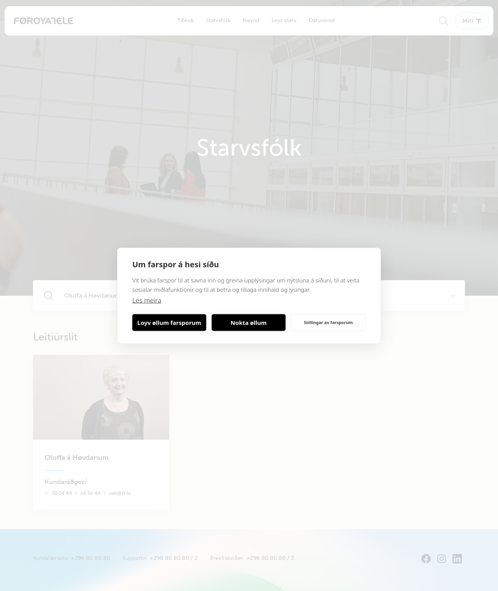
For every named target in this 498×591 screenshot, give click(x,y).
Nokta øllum (249, 322)
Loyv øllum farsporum (169, 322)
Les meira (146, 299)
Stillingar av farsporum (328, 322)
